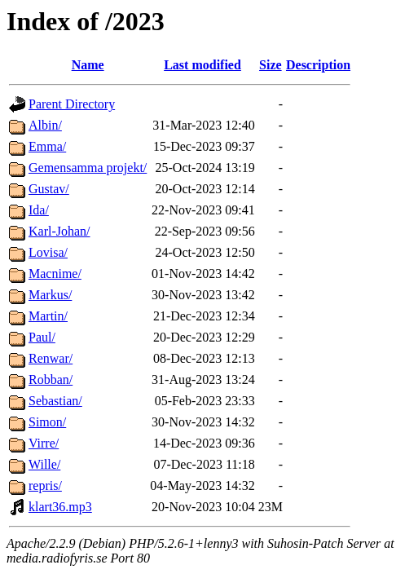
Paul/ (42, 337)
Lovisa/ (48, 252)
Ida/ (39, 210)
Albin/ (45, 125)
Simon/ (47, 422)
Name (88, 65)
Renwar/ (51, 358)
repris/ (45, 485)
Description (318, 65)
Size (270, 65)
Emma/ (47, 146)
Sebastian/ (55, 401)
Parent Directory (72, 104)
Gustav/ (49, 189)
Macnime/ (55, 273)
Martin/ (48, 316)
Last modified (202, 65)
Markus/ (50, 295)
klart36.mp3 (60, 507)
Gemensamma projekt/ (88, 167)
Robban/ (51, 379)
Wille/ (44, 464)
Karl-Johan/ (59, 231)
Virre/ (44, 443)
